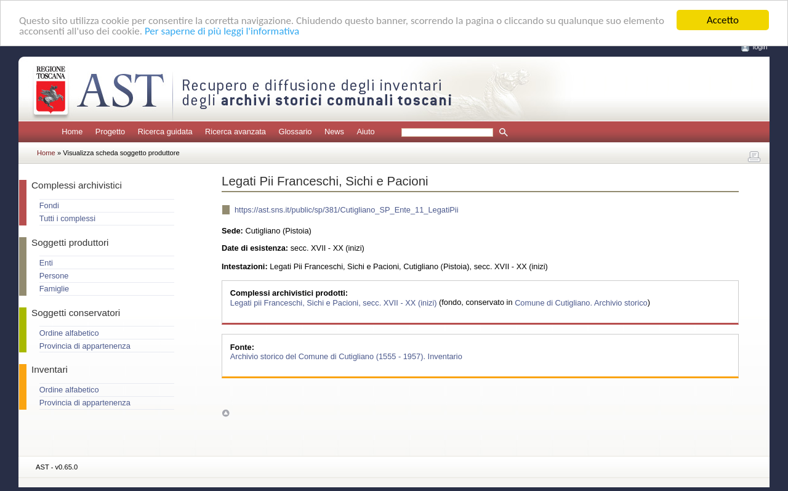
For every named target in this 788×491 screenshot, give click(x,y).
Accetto (723, 20)
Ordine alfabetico (69, 333)
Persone (54, 275)
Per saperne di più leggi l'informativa (222, 31)
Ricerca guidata (165, 131)
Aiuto (365, 131)
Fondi (49, 205)
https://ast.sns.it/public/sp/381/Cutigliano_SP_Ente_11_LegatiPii (347, 209)
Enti (46, 262)
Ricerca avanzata (235, 131)
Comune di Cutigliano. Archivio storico (581, 302)
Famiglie (54, 288)
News (334, 131)
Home (72, 131)
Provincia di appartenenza (85, 346)
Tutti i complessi (67, 218)
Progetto (110, 131)
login (760, 47)
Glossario (295, 131)
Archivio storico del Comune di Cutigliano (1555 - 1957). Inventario (346, 356)
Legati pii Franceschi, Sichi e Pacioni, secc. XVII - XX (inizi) (334, 302)
